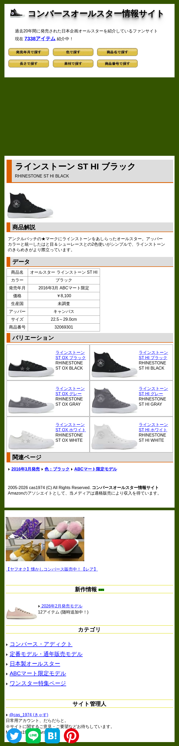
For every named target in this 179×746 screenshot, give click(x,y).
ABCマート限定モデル (95, 469)
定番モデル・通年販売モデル (46, 654)
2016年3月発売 (26, 469)
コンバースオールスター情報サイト (96, 13)
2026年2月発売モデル (60, 606)
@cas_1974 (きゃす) (28, 715)
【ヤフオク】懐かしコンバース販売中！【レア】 (52, 569)
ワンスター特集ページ (38, 683)
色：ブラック (57, 469)
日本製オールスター (35, 664)
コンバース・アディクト (41, 644)
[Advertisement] (89, 116)
